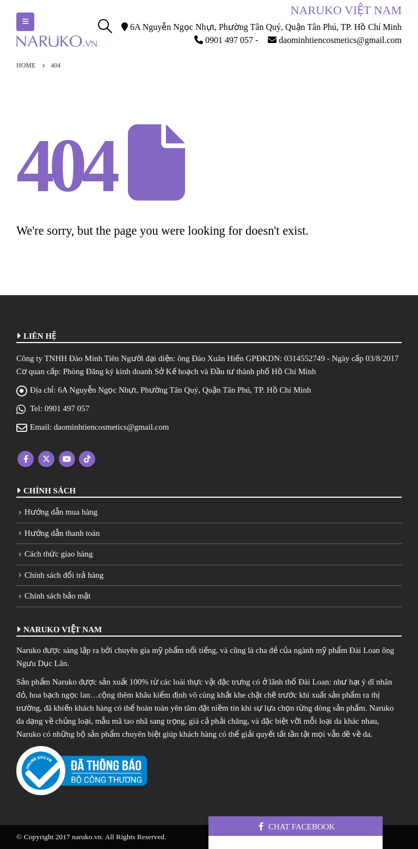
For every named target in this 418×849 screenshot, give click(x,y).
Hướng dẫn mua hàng (60, 512)
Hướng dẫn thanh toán (62, 533)
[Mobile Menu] (25, 22)
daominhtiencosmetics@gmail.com (111, 427)
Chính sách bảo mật (57, 595)
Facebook (25, 459)
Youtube (67, 459)
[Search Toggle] (105, 26)
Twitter (46, 459)
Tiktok (87, 459)
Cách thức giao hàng (58, 553)
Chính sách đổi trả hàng (63, 575)
